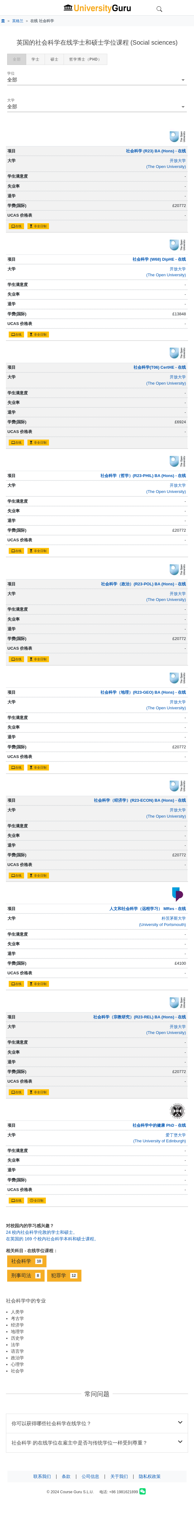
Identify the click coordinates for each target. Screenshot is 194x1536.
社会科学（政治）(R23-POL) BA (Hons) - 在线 (143, 584)
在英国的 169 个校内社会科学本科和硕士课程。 (52, 1238)
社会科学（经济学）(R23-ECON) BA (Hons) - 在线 (140, 800)
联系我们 (42, 1476)
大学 (11, 100)
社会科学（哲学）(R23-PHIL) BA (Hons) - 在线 (143, 475)
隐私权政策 (150, 1476)
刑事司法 (26, 1275)
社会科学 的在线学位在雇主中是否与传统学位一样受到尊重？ (97, 1442)
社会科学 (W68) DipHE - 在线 (159, 259)
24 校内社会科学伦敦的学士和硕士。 (41, 1232)
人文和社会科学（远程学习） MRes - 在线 (147, 908)
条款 (66, 1476)
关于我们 (119, 1476)
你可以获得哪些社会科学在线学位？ (97, 1423)
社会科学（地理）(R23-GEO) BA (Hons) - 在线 (143, 692)
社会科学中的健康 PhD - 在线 (159, 1125)
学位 (11, 73)
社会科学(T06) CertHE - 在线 (159, 367)
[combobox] (97, 107)
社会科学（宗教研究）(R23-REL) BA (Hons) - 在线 (139, 1017)
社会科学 (26, 1261)
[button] (97, 80)
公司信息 (90, 1476)
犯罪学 (64, 1275)
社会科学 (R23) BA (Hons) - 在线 (156, 151)
